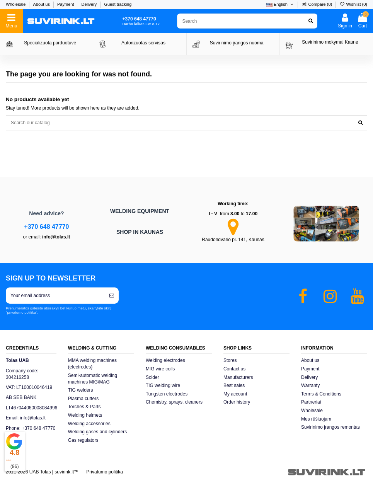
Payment (66, 4)
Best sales (234, 385)
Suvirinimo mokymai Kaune (330, 42)
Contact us (234, 369)
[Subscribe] (112, 295)
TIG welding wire (163, 385)
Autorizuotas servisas (143, 43)
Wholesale (16, 4)
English (280, 4)
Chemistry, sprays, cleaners (174, 402)
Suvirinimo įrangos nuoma (237, 43)
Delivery (90, 4)
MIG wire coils (160, 369)
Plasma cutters (83, 398)
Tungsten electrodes (166, 394)
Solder (152, 377)
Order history (236, 402)
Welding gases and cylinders (97, 431)
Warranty (310, 385)
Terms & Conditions (321, 394)
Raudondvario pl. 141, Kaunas (233, 239)
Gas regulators (83, 440)
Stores (230, 360)
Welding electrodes (165, 360)
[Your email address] (55, 295)
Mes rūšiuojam (316, 419)
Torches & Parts (84, 406)
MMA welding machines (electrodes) (92, 364)
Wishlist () (353, 4)
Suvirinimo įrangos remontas (330, 427)
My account (235, 394)
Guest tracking (117, 4)
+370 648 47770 (46, 226)
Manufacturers (238, 377)
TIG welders (80, 390)
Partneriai (311, 402)
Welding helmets (85, 415)
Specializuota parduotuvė (50, 43)
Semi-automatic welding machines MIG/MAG (92, 379)
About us (42, 4)
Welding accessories (89, 423)
